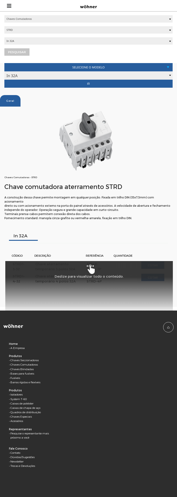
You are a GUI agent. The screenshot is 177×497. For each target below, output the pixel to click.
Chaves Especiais (21, 416)
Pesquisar (17, 52)
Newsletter (17, 461)
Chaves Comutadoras (24, 364)
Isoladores (16, 394)
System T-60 (18, 399)
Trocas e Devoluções (22, 465)
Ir (88, 83)
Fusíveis (15, 377)
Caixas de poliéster (21, 403)
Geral (10, 100)
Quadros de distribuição (25, 412)
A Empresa (17, 347)
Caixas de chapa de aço (25, 407)
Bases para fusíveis (22, 373)
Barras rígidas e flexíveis (25, 382)
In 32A (20, 235)
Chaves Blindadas (22, 369)
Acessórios (16, 420)
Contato (15, 452)
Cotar (153, 265)
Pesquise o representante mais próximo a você (29, 435)
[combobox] (88, 19)
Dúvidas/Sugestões (22, 457)
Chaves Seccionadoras (24, 360)
